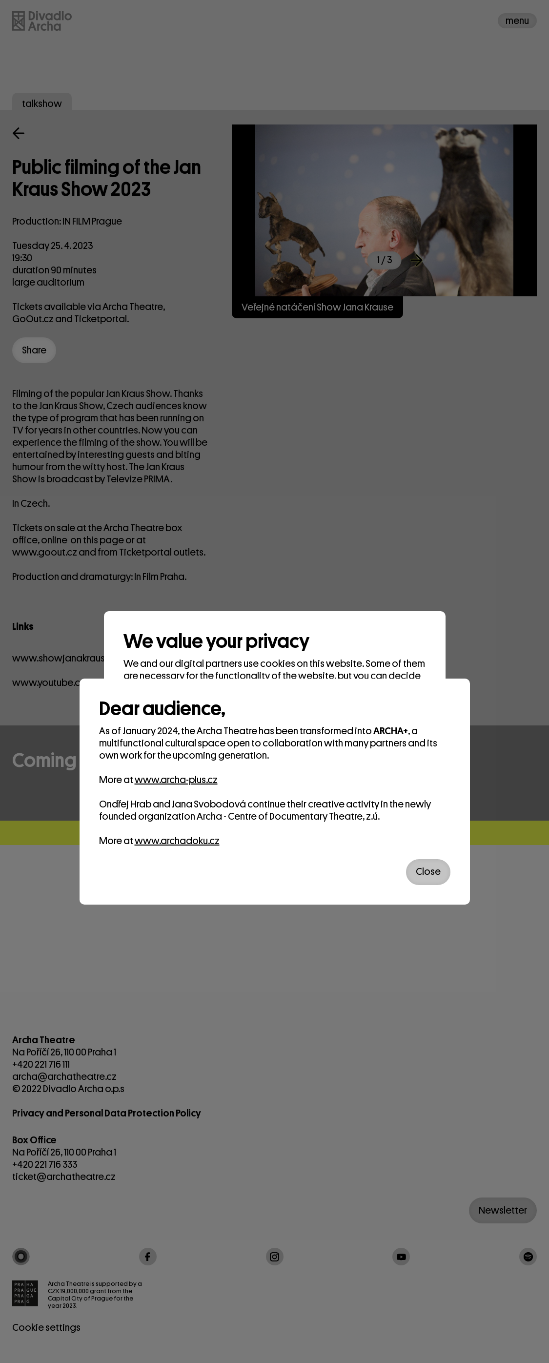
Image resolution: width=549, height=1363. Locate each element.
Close (428, 872)
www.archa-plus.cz (176, 780)
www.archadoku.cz (177, 841)
